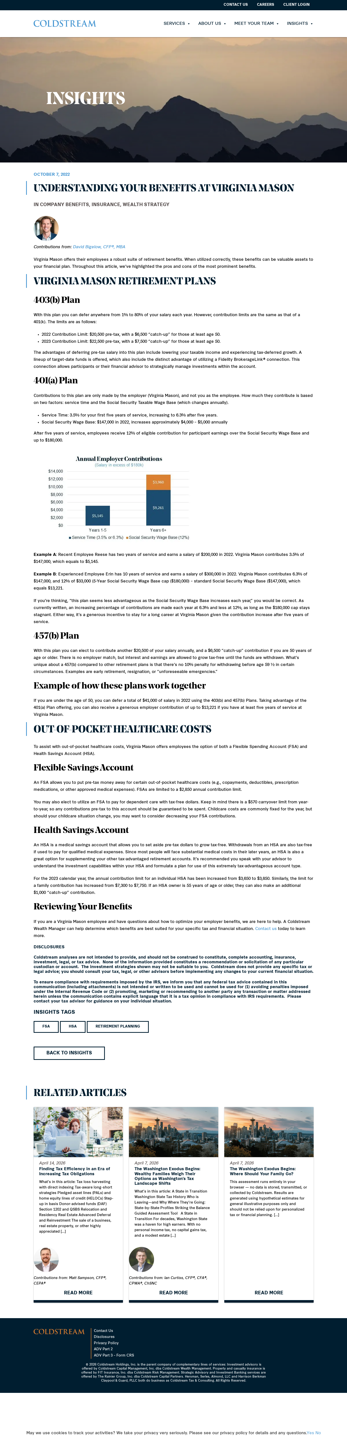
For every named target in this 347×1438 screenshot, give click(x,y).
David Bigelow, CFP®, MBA (99, 247)
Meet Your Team (257, 23)
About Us (212, 23)
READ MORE (78, 1349)
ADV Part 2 (103, 1394)
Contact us (266, 929)
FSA (46, 1027)
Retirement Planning (118, 1027)
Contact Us (236, 5)
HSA (73, 1027)
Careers (265, 5)
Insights (300, 23)
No (318, 1433)
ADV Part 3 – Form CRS (114, 1401)
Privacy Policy (106, 1388)
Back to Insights (69, 1053)
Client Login (296, 5)
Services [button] (177, 23)
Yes (310, 1433)
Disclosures (104, 1382)
